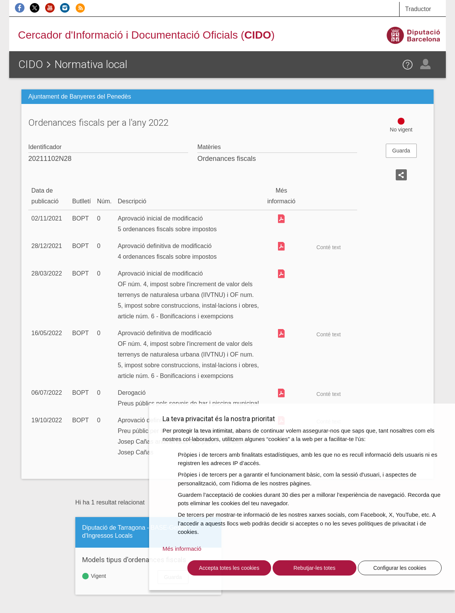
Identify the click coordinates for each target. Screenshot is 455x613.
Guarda (401, 151)
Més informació (182, 548)
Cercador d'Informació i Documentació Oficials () (146, 35)
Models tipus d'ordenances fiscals (134, 560)
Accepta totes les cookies (229, 568)
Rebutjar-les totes (314, 568)
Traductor (418, 9)
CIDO (30, 64)
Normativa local (90, 64)
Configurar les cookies (399, 568)
